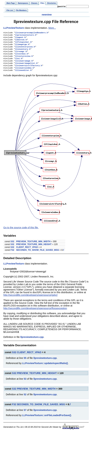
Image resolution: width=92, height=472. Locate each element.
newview (47, 14)
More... (52, 28)
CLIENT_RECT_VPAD (27, 253)
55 (25, 363)
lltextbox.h (21, 57)
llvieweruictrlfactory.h (28, 70)
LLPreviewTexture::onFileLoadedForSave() (46, 421)
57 (25, 415)
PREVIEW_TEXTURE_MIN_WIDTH (33, 247)
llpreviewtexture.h (25, 35)
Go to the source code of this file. (20, 233)
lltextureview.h (24, 59)
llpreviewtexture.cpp (32, 342)
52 (25, 400)
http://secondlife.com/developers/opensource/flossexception (35, 314)
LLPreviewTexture (13, 28)
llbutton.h (21, 41)
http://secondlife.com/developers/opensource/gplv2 (30, 300)
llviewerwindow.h (24, 73)
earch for (61, 6)
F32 (12, 255)
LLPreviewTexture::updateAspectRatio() (45, 369)
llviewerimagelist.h (26, 67)
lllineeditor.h (23, 76)
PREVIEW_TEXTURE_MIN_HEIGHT (34, 250)
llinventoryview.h (25, 49)
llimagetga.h (22, 46)
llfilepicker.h (23, 43)
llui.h (18, 62)
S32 (12, 247)
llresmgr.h (21, 54)
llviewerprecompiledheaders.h (31, 33)
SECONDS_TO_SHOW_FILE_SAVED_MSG (37, 255)
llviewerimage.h (24, 65)
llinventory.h (22, 51)
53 (25, 384)
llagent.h (20, 38)
